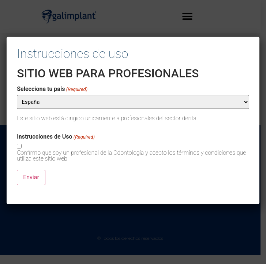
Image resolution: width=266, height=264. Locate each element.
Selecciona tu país (52, 89)
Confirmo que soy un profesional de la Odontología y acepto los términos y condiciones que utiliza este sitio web (131, 156)
